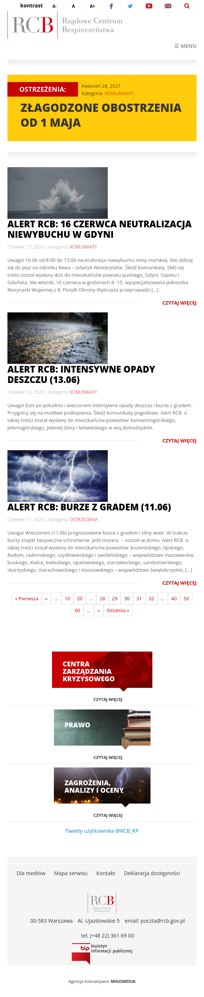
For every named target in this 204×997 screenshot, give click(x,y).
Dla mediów (30, 873)
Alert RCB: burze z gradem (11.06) (89, 507)
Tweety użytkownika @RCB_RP (102, 830)
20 (79, 598)
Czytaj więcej (179, 302)
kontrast (31, 5)
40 (174, 598)
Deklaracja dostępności (152, 873)
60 (77, 610)
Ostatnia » (118, 610)
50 (186, 598)
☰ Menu (185, 45)
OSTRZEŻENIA (84, 519)
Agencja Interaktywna (88, 981)
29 (114, 598)
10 (67, 598)
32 (151, 598)
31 (139, 598)
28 (102, 598)
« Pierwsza (26, 598)
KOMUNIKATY (120, 93)
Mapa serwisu (70, 873)
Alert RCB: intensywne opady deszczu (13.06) (81, 374)
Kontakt (105, 873)
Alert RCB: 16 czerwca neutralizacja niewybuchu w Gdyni (99, 229)
